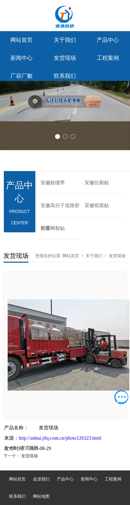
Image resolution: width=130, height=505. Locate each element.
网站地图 (41, 496)
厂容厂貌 (21, 76)
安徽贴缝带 (53, 182)
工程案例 (108, 58)
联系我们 (65, 76)
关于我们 (65, 40)
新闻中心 (21, 58)
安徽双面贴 (97, 205)
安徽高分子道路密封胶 (60, 210)
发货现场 (65, 58)
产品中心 (108, 40)
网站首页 (21, 40)
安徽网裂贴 (53, 228)
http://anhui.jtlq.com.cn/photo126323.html (60, 438)
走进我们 (41, 479)
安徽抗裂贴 (97, 182)
